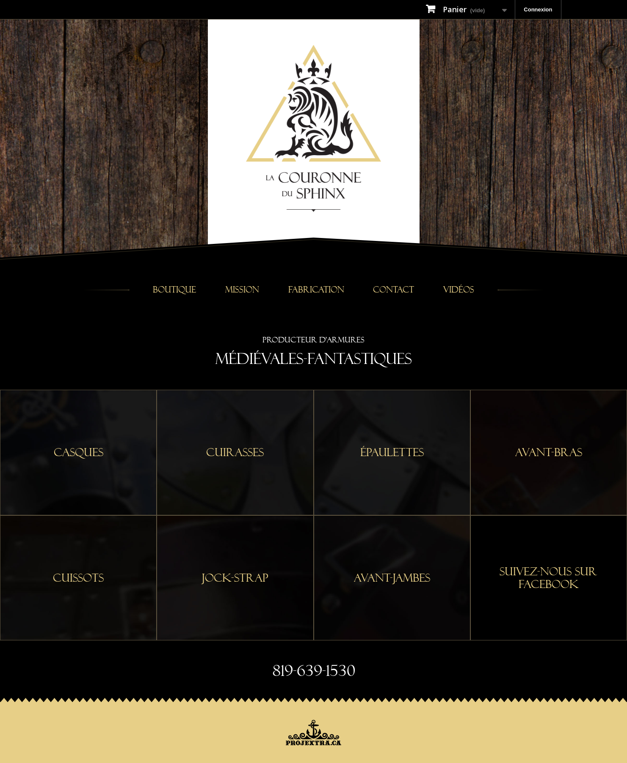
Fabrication (316, 290)
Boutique (174, 290)
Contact (393, 290)
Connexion (538, 9)
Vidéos (458, 290)
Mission (242, 290)
